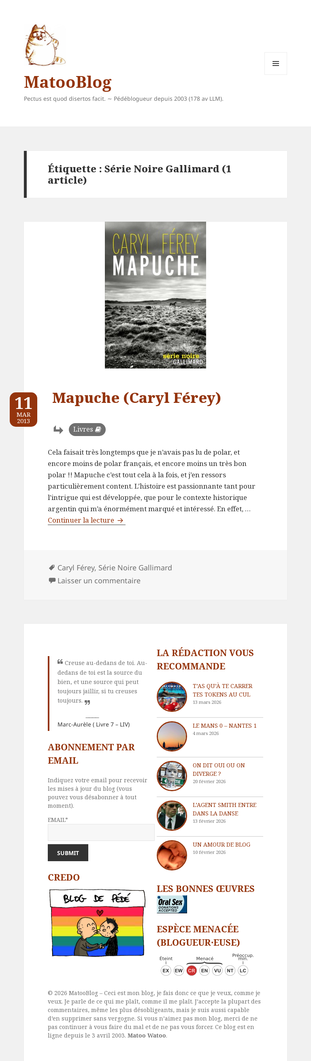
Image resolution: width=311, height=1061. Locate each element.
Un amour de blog (221, 844)
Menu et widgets (276, 74)
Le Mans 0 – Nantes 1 (225, 725)
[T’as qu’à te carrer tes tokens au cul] (172, 697)
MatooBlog (67, 81)
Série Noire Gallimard (135, 567)
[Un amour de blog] (172, 855)
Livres (83, 429)
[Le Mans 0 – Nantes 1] (172, 736)
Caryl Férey (76, 567)
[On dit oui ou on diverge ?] (172, 776)
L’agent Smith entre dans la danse (224, 809)
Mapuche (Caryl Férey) (136, 397)
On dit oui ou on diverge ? (219, 769)
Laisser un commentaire (99, 580)
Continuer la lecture (87, 520)
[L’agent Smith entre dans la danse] (172, 816)
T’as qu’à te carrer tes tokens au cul (222, 690)
